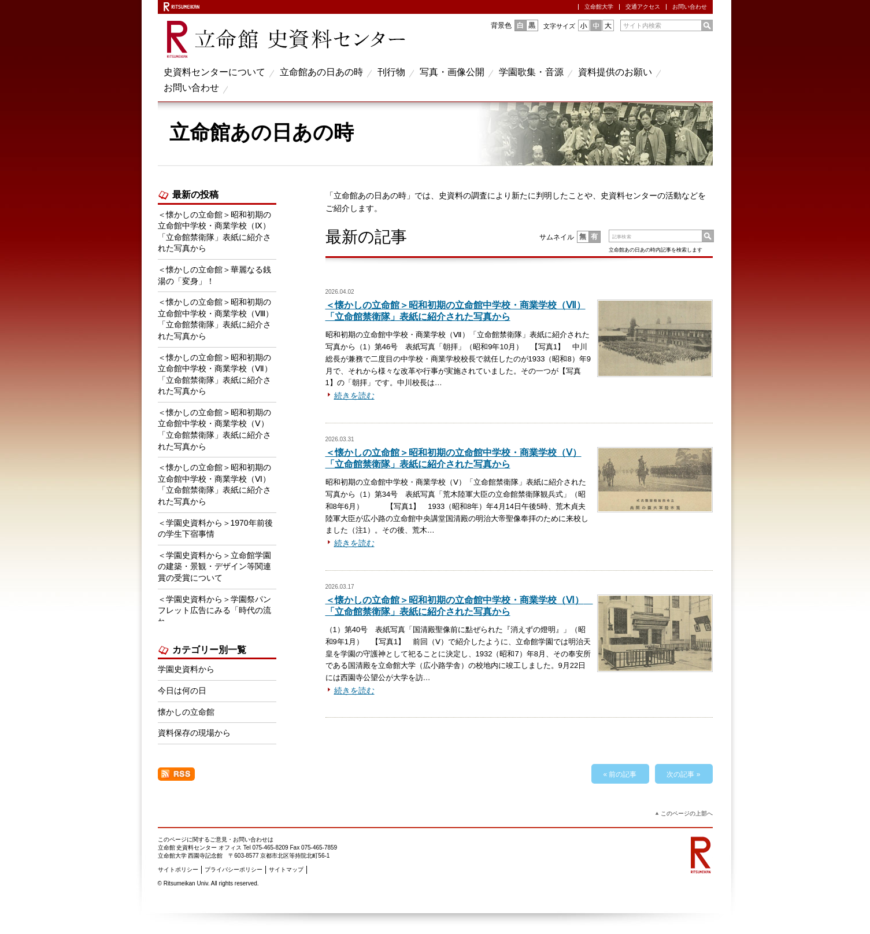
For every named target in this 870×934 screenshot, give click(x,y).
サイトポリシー (178, 869)
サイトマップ (286, 869)
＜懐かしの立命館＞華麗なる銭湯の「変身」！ (214, 275)
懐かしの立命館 (186, 712)
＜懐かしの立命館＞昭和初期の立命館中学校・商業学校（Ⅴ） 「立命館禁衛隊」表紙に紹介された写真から (214, 429)
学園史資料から (186, 669)
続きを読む (354, 395)
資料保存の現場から (194, 732)
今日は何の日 (182, 690)
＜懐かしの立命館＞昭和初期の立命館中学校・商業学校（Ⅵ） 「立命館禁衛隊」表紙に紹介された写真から (217, 484)
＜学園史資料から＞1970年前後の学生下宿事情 (215, 528)
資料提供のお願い (615, 72)
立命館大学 (598, 6)
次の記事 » (683, 774)
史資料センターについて (214, 72)
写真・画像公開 (452, 72)
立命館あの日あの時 (321, 72)
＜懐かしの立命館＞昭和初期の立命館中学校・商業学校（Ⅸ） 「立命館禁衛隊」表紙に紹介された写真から (214, 231)
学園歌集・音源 (531, 72)
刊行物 (391, 72)
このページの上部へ (687, 813)
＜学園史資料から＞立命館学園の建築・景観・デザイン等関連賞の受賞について (214, 566)
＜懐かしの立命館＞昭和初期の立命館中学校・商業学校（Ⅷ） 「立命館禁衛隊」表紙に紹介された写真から (215, 319)
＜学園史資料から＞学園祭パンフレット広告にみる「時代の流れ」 (214, 610)
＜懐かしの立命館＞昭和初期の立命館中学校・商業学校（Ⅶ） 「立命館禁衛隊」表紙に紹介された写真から (215, 374)
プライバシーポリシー (233, 869)
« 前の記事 (619, 774)
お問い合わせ (689, 6)
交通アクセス (642, 6)
